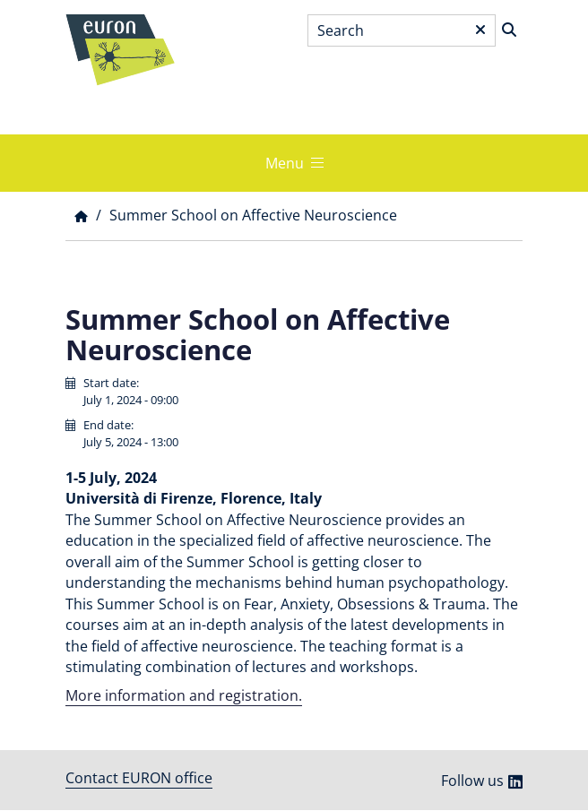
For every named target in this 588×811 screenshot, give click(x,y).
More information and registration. (183, 695)
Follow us (472, 780)
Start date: (111, 383)
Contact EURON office (138, 778)
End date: (108, 425)
